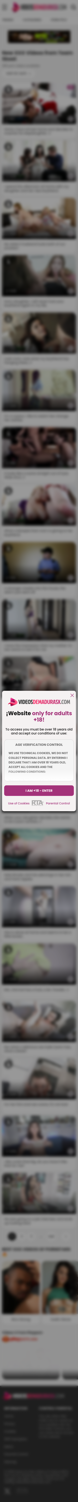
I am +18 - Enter (39, 790)
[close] (72, 696)
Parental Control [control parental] (58, 803)
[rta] (38, 805)
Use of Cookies (19, 803)
